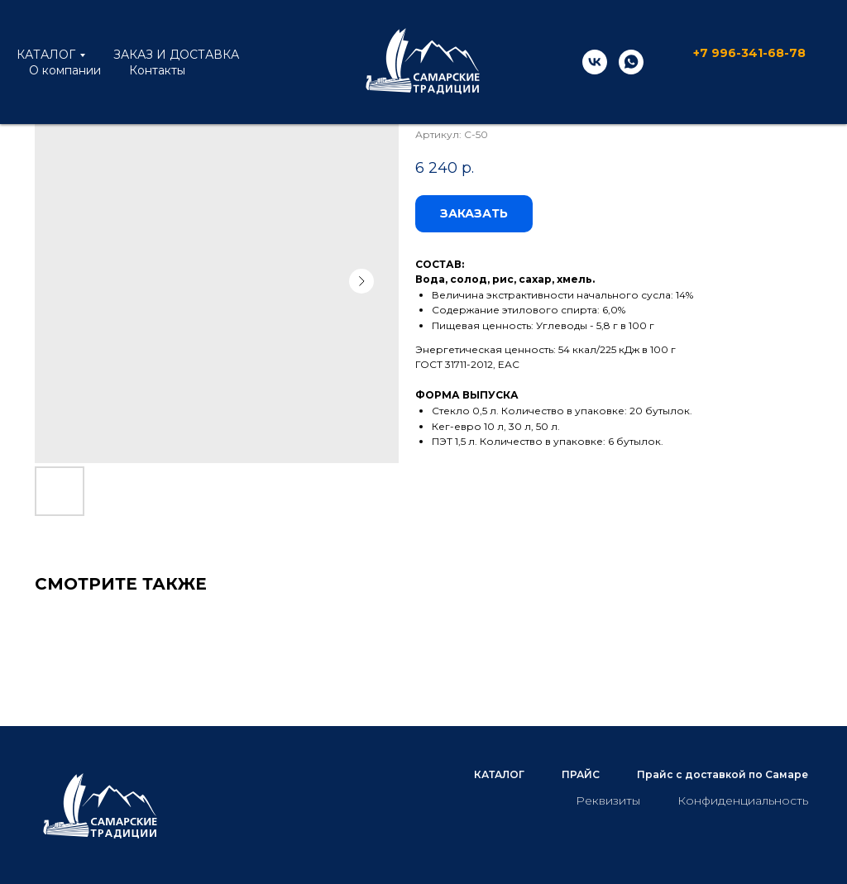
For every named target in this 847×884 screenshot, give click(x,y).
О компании (65, 70)
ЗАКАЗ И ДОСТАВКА (176, 54)
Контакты (157, 70)
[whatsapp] (631, 62)
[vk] (594, 62)
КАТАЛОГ (46, 54)
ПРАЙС (581, 774)
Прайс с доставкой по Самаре (722, 774)
